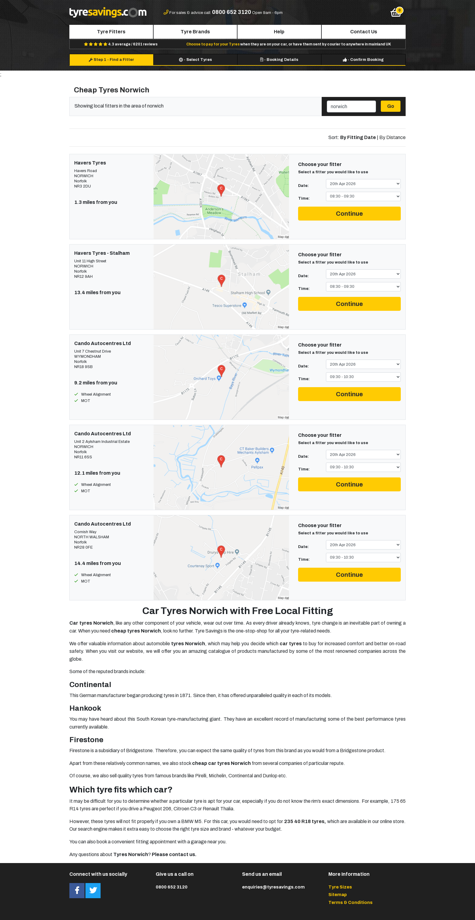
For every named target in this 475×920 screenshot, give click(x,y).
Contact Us (363, 31)
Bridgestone (353, 750)
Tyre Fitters (111, 31)
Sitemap (337, 894)
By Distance (392, 137)
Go (390, 106)
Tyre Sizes (340, 887)
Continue (349, 213)
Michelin (217, 775)
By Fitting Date (358, 137)
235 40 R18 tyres (304, 821)
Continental (240, 775)
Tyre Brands (195, 31)
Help (279, 31)
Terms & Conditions (350, 902)
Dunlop (270, 775)
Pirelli (200, 775)
